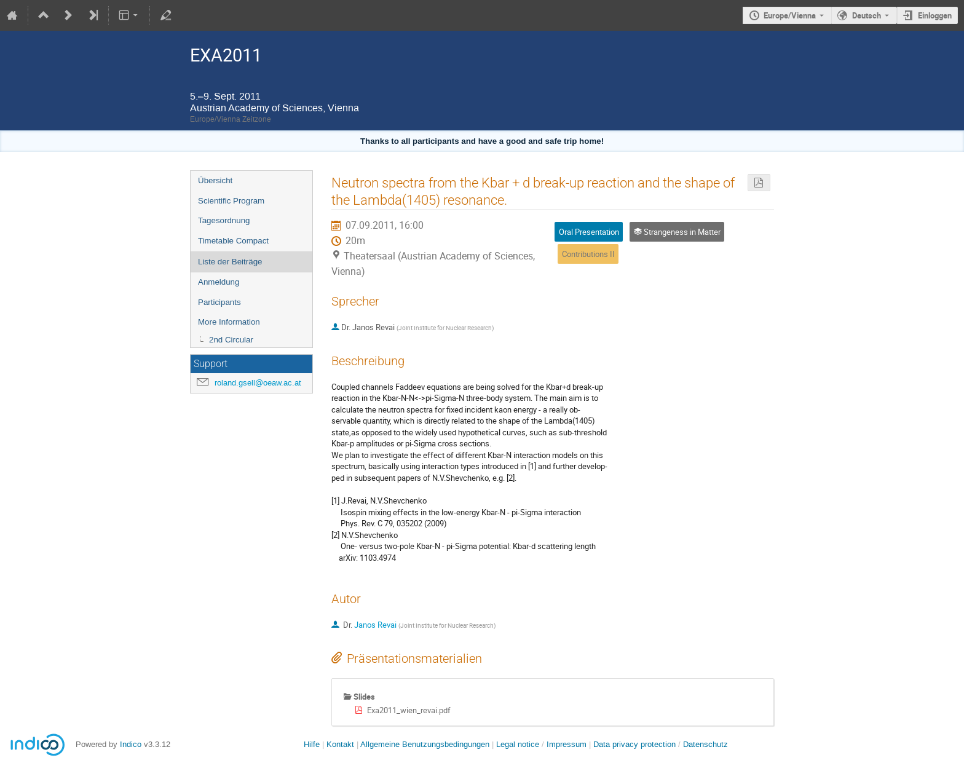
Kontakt (340, 744)
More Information (229, 321)
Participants (219, 302)
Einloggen (935, 15)
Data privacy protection (635, 744)
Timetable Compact (233, 240)
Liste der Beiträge (230, 261)
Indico (130, 744)
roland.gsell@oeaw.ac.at (258, 383)
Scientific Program (231, 200)
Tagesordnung (224, 220)
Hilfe (312, 744)
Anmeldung (218, 282)
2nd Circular (231, 339)
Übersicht (215, 180)
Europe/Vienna (790, 15)
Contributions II (588, 253)
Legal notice (519, 744)
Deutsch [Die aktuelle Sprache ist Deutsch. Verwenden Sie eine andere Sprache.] (866, 15)
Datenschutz (705, 744)
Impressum (567, 744)
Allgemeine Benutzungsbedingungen (424, 744)
